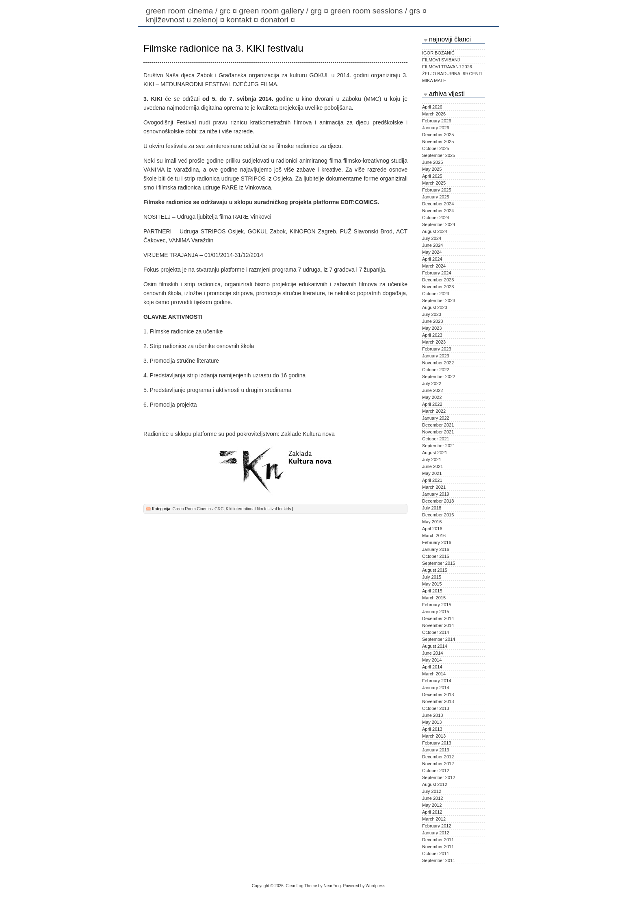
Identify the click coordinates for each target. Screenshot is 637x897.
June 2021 (432, 466)
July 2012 (431, 791)
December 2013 (438, 694)
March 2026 (434, 113)
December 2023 (438, 279)
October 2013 (435, 708)
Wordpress (375, 886)
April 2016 (432, 528)
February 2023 (436, 348)
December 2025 (438, 134)
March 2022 (434, 411)
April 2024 (432, 259)
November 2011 (438, 846)
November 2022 (438, 362)
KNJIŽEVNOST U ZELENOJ (186, 19)
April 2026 (432, 107)
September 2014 (438, 639)
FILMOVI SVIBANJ (441, 59)
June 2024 (432, 245)
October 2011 (435, 853)
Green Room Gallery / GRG (284, 11)
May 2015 (432, 583)
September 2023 (438, 300)
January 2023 (435, 355)
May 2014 (432, 660)
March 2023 (434, 342)
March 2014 (434, 673)
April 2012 (432, 812)
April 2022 (432, 404)
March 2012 (434, 818)
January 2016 (435, 549)
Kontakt (243, 19)
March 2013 (434, 736)
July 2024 (431, 238)
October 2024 (435, 217)
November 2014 (438, 625)
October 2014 (435, 632)
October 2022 (435, 369)
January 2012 (435, 832)
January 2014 (435, 687)
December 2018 (438, 501)
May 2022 (432, 397)
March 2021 (434, 487)
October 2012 (435, 770)
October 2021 (435, 438)
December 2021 (438, 424)
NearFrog (332, 886)
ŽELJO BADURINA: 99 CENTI (452, 73)
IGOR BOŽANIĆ (438, 52)
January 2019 (435, 494)
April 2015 (432, 590)
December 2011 (438, 839)
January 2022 (435, 418)
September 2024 (438, 224)
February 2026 (436, 120)
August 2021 (434, 452)
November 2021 (438, 431)
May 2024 (432, 252)
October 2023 (435, 293)
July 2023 (431, 314)
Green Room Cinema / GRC (192, 11)
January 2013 (435, 749)
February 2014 (436, 680)
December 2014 (438, 618)
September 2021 (438, 445)
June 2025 (432, 162)
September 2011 (438, 860)
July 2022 (431, 383)
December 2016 (438, 514)
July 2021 (431, 459)
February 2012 (436, 825)
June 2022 (432, 390)
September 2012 (438, 777)
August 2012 (434, 784)
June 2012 (432, 798)
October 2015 (435, 556)
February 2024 (436, 272)
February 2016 (436, 542)
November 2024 (438, 210)
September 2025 (438, 155)
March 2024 (434, 265)
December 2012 (438, 756)
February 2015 (436, 604)
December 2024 (438, 203)
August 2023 (434, 307)
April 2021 (432, 480)
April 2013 (432, 729)
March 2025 (434, 183)
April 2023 (432, 335)
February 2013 (436, 742)
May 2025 (432, 169)
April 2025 (432, 176)
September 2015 (438, 563)
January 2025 (435, 196)
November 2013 (438, 701)
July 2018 (431, 507)
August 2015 (434, 570)
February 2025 (436, 189)
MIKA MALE (434, 80)
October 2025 (435, 148)
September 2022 (438, 376)
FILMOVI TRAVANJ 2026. (447, 66)
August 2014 (434, 646)
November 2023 (438, 286)
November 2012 (438, 763)
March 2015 (434, 597)
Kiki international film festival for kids (258, 509)
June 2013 (432, 715)
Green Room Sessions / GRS (379, 11)
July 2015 (431, 577)
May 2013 (432, 722)
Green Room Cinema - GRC (198, 509)
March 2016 (434, 535)
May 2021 (432, 473)
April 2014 (432, 666)
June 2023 (432, 321)
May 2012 (432, 805)
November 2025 (438, 141)
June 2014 (432, 653)
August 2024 (434, 231)
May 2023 (432, 328)
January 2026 (435, 127)
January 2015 (435, 611)
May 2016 (432, 521)
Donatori (278, 19)
